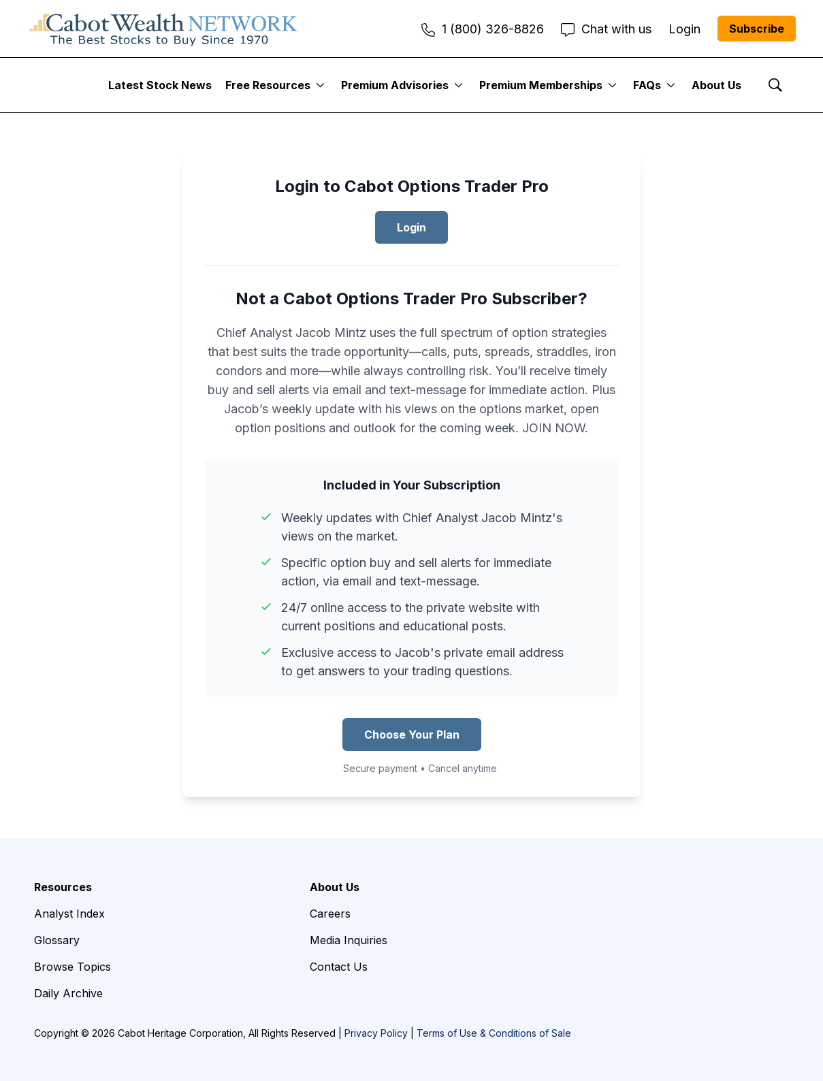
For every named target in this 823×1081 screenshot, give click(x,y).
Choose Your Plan (411, 734)
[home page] (163, 28)
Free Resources (267, 85)
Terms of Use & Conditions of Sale (494, 1033)
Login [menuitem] (684, 29)
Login (411, 227)
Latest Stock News (160, 85)
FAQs (647, 85)
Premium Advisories (395, 85)
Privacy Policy (376, 1033)
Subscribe (756, 28)
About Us (716, 85)
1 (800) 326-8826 (482, 29)
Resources (63, 887)
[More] (320, 85)
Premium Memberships (540, 85)
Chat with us (606, 29)
